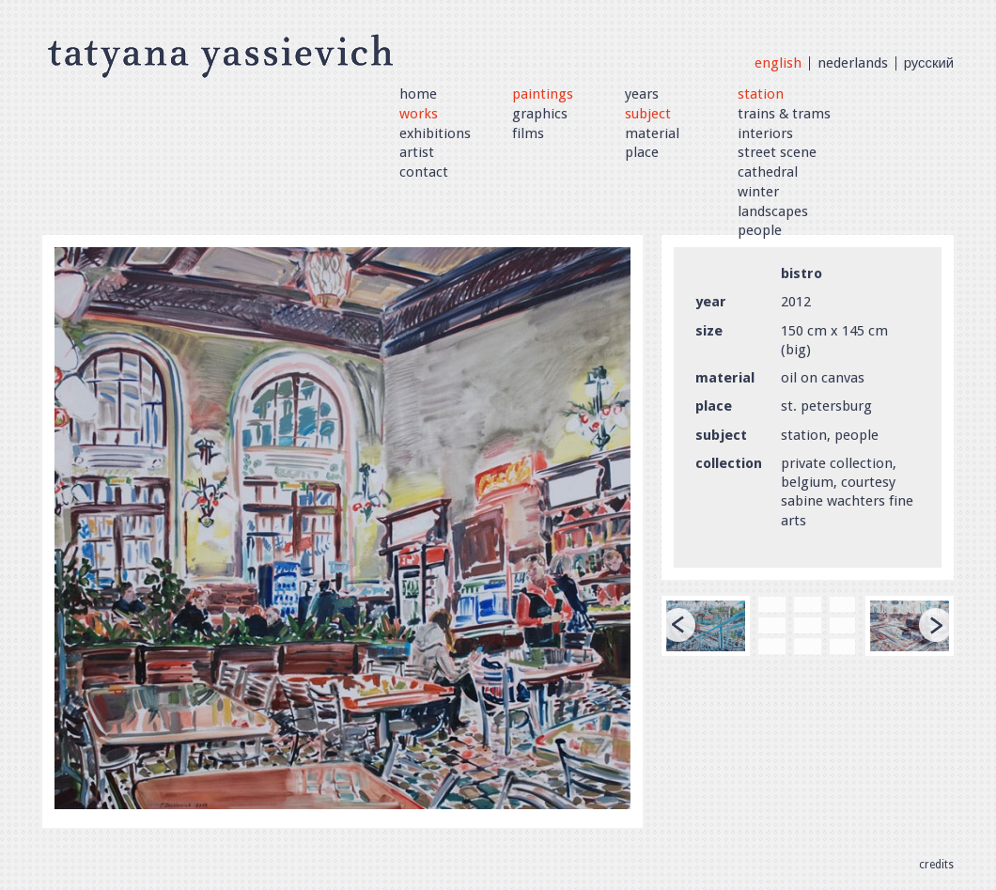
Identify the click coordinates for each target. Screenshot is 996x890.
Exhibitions (435, 133)
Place (642, 152)
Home (418, 94)
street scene (777, 152)
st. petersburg (826, 406)
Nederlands (852, 63)
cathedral (768, 172)
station (761, 94)
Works (418, 113)
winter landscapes (773, 201)
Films (528, 133)
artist (416, 152)
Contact (423, 172)
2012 (796, 301)
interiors (765, 133)
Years (642, 94)
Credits (936, 864)
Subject (648, 113)
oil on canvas (822, 377)
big (796, 349)
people (760, 230)
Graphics (540, 113)
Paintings (542, 94)
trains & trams (784, 113)
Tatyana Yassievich (220, 54)
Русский (929, 63)
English (778, 63)
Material (652, 133)
